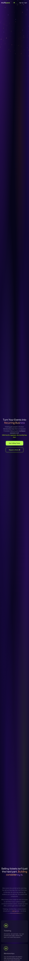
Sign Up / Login (23, 2)
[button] (14, 3)
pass (5, 2)
